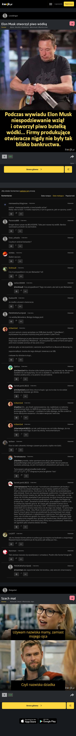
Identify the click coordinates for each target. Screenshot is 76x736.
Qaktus (17, 366)
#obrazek (13, 602)
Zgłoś (72, 163)
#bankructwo (43, 27)
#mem (19, 602)
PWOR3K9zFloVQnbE (17, 313)
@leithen (18, 461)
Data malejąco (58, 196)
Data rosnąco (46, 196)
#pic (32, 602)
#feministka (26, 602)
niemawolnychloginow (18, 203)
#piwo (12, 27)
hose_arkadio (14, 238)
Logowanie (58, 4)
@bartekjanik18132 (22, 428)
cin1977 (12, 534)
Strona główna (34, 169)
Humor (3, 27)
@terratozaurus (20, 487)
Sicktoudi (12, 268)
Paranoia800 (14, 220)
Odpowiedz (70, 203)
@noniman (18, 570)
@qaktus (17, 407)
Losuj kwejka (69, 171)
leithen (12, 441)
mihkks (12, 253)
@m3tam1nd (19, 370)
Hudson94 (13, 298)
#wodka (18, 27)
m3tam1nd (13, 328)
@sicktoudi (18, 287)
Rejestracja (69, 4)
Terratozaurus (20, 456)
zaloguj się (24, 191)
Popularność (70, 196)
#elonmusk (34, 27)
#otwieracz (25, 27)
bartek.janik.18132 (21, 386)
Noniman (12, 551)
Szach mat (8, 598)
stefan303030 (19, 283)
